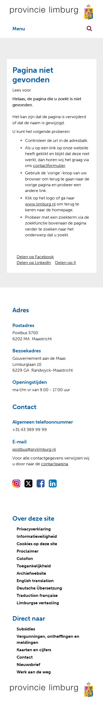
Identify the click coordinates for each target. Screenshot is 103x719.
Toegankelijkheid (34, 565)
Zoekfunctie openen (89, 28)
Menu (18, 29)
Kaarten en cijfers (34, 649)
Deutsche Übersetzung (39, 588)
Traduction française (37, 595)
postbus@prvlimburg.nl (34, 449)
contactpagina (54, 463)
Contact (25, 657)
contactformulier (49, 165)
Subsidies (26, 628)
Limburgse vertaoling (38, 602)
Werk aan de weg (34, 671)
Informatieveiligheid (37, 536)
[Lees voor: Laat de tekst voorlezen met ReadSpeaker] (21, 90)
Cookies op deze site (37, 543)
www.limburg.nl (40, 204)
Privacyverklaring (34, 528)
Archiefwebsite (31, 573)
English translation (35, 580)
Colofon (25, 558)
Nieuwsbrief (28, 664)
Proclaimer (27, 551)
